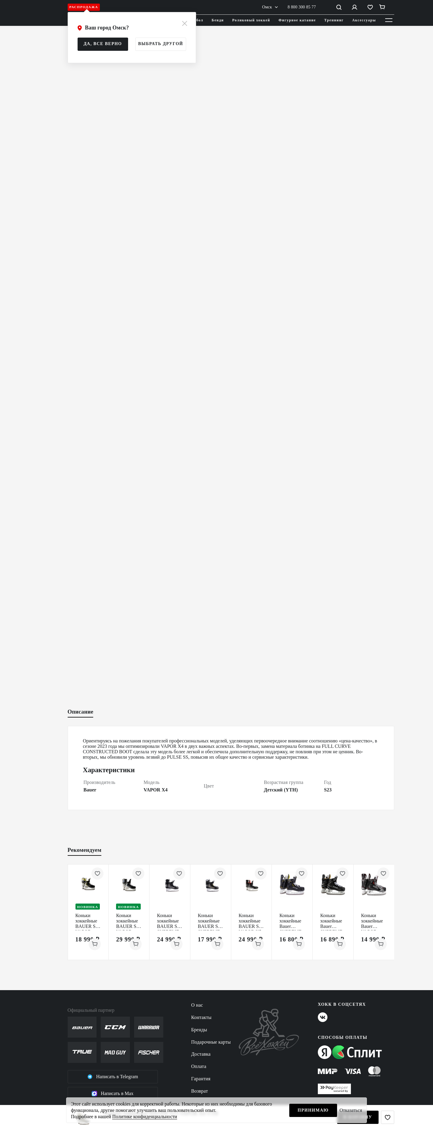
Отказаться (350, 1110)
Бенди (218, 20)
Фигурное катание (297, 20)
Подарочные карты (211, 1042)
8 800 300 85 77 (302, 7)
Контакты (201, 1017)
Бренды (199, 1029)
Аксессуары (364, 20)
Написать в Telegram (112, 1076)
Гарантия (200, 1078)
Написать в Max (113, 1093)
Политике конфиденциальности (144, 1116)
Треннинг (334, 20)
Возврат (199, 1091)
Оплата (198, 1066)
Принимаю (313, 1110)
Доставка (201, 1054)
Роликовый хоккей (251, 20)
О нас (197, 1005)
